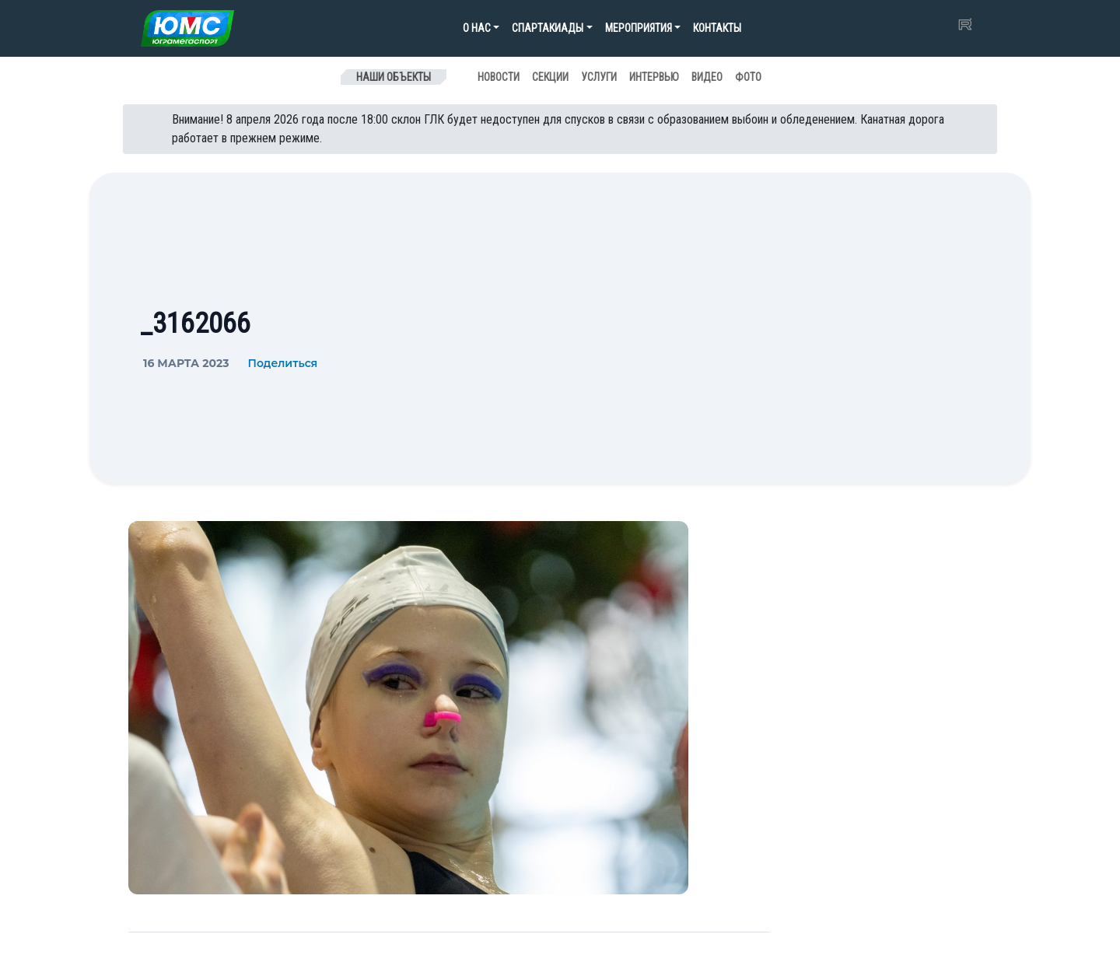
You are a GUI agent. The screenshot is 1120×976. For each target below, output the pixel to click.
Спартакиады (547, 28)
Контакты (717, 28)
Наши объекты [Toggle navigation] (393, 77)
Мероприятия (638, 28)
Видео (707, 77)
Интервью (654, 77)
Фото (748, 77)
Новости (499, 77)
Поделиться (282, 363)
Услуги (599, 77)
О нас (477, 28)
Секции (550, 77)
